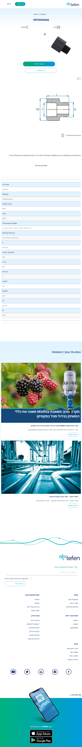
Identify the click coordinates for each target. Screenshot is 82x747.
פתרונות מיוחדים (72, 607)
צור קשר (20, 4)
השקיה (36, 599)
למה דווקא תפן (72, 648)
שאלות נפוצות (34, 635)
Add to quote (39, 64)
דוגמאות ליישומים (33, 624)
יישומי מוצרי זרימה (71, 616)
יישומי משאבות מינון (32, 595)
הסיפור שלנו (73, 656)
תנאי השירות (9, 579)
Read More (73, 435)
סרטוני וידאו (35, 620)
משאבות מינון (73, 599)
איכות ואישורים (34, 628)
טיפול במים (35, 611)
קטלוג (76, 595)
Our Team (74, 652)
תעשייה (36, 603)
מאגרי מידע (35, 616)
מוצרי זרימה (73, 603)
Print (55, 27)
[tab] (41, 165)
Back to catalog (39, 14)
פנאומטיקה (74, 628)
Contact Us (41, 70)
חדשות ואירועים (33, 639)
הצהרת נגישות (73, 660)
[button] (45, 34)
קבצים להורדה (34, 631)
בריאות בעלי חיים (33, 607)
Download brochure (73, 135)
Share (23, 27)
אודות (76, 644)
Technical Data (41, 165)
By (75, 695)
